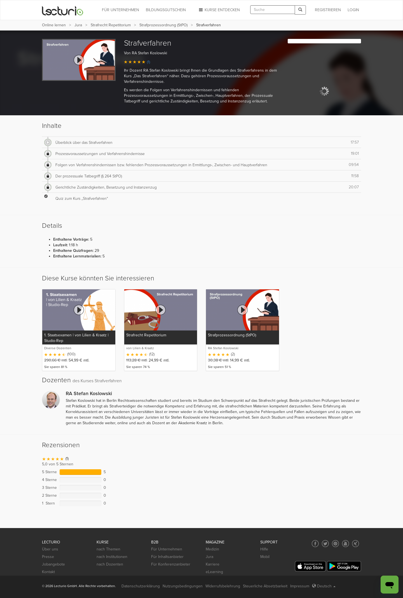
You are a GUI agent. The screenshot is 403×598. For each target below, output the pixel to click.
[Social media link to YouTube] (345, 543)
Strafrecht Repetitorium (111, 25)
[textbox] (272, 9)
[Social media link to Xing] (355, 543)
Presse (48, 556)
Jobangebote (53, 564)
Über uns (50, 549)
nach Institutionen (112, 556)
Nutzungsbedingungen (183, 586)
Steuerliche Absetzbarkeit (265, 586)
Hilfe (264, 549)
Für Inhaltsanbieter (167, 556)
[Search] (300, 10)
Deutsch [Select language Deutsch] (324, 586)
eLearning (214, 571)
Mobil (265, 556)
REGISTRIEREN (328, 10)
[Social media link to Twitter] (325, 543)
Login (353, 10)
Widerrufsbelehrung (222, 586)
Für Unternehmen (166, 549)
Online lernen (54, 25)
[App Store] (310, 566)
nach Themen (108, 549)
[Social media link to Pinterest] (335, 543)
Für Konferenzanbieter (170, 564)
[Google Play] (344, 566)
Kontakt (48, 571)
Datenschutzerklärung (140, 586)
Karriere (212, 564)
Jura (78, 25)
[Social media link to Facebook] (315, 543)
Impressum (299, 586)
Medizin (212, 549)
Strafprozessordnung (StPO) (163, 25)
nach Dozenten (110, 564)
